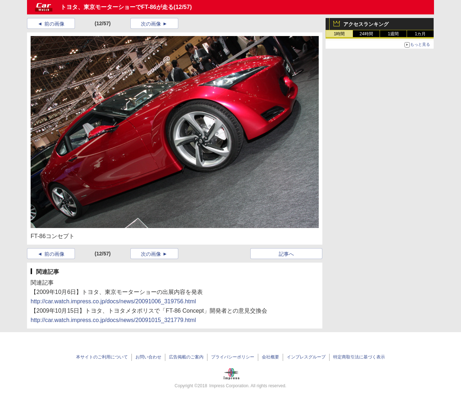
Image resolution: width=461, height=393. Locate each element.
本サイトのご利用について (102, 356)
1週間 (393, 33)
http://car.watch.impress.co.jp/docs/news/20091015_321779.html (113, 320)
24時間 (366, 33)
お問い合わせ (148, 356)
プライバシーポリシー (232, 356)
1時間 (339, 33)
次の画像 (151, 24)
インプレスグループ (306, 356)
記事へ (286, 254)
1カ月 (420, 33)
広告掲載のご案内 (186, 356)
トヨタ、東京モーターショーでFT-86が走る (117, 7)
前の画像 (54, 24)
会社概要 (270, 356)
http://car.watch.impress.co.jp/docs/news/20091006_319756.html (113, 301)
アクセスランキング (366, 24)
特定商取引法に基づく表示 (359, 356)
